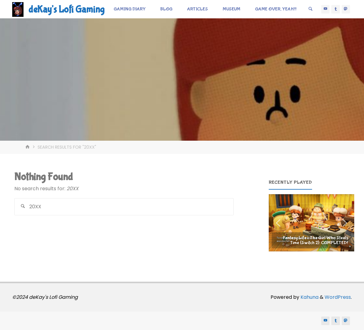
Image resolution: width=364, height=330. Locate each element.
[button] (311, 222)
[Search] (310, 9)
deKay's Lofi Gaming (66, 9)
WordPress (338, 297)
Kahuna (308, 297)
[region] (311, 222)
